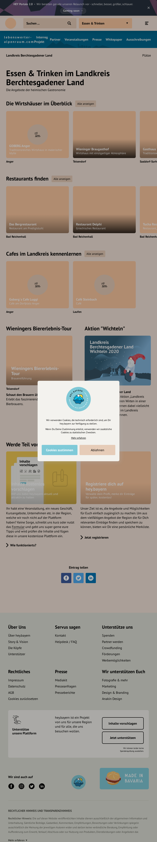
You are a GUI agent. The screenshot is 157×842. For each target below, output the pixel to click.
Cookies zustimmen (59, 450)
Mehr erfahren (78, 437)
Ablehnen (97, 450)
